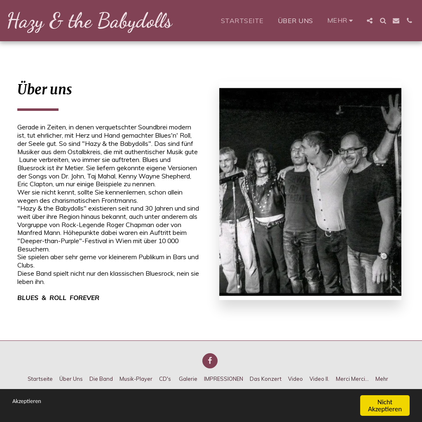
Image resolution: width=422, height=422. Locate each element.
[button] (369, 20)
